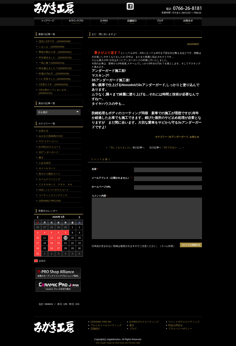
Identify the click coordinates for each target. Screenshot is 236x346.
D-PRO (104, 22)
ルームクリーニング (49, 179)
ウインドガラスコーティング (183, 321)
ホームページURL (101, 186)
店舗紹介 (132, 22)
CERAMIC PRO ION (49, 200)
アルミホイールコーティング (106, 325)
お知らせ (194, 136)
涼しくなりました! (120, 147)
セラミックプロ (76, 22)
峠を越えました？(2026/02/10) (55, 68)
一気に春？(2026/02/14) (51, 63)
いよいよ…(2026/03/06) (51, 46)
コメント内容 (100, 195)
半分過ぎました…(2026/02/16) (55, 57)
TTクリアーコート (48, 141)
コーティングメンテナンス (53, 195)
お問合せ (188, 22)
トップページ (48, 22)
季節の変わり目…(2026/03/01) (55, 52)
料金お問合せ (175, 325)
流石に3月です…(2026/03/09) (54, 41)
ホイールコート (47, 168)
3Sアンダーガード (178, 136)
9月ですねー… (171, 147)
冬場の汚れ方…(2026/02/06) (54, 73)
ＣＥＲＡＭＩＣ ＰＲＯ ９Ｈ (55, 184)
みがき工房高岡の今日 (51, 136)
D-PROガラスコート (50, 147)
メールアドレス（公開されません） (112, 178)
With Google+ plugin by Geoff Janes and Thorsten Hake (118, 343)
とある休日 (45, 163)
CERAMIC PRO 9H (101, 321)
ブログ (160, 22)
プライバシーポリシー (180, 328)
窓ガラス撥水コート (49, 173)
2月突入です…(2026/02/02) (53, 84)
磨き (41, 157)
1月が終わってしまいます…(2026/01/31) (54, 91)
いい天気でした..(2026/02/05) (54, 79)
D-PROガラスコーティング (144, 321)
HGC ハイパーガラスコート (54, 189)
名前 (95, 169)
